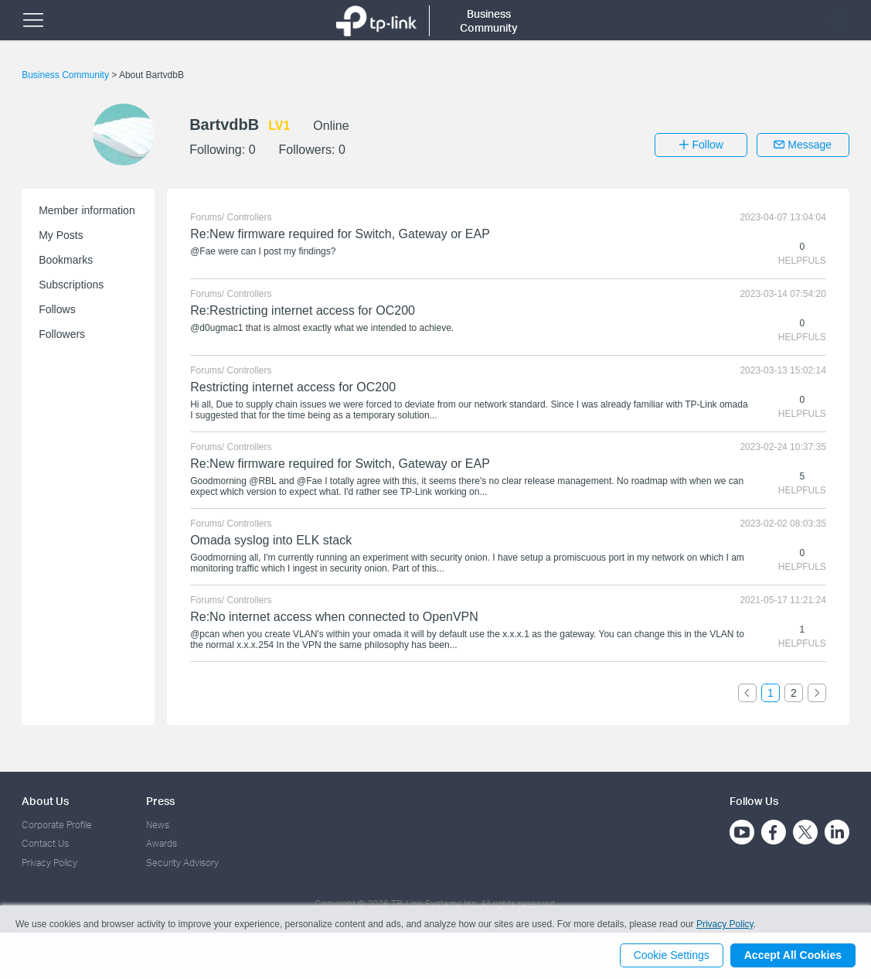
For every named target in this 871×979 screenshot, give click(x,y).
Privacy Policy (49, 862)
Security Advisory (182, 862)
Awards (161, 843)
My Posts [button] (61, 235)
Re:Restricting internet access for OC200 (302, 310)
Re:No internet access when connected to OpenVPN (334, 616)
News (157, 825)
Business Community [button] (489, 20)
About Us (45, 800)
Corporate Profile (57, 825)
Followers (62, 334)
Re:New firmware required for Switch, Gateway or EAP (340, 233)
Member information (87, 210)
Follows (57, 309)
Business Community (66, 75)
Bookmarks (66, 260)
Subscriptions (71, 284)
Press (160, 800)
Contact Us (45, 843)
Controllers (249, 217)
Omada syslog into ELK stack (271, 540)
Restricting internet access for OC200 (293, 387)
